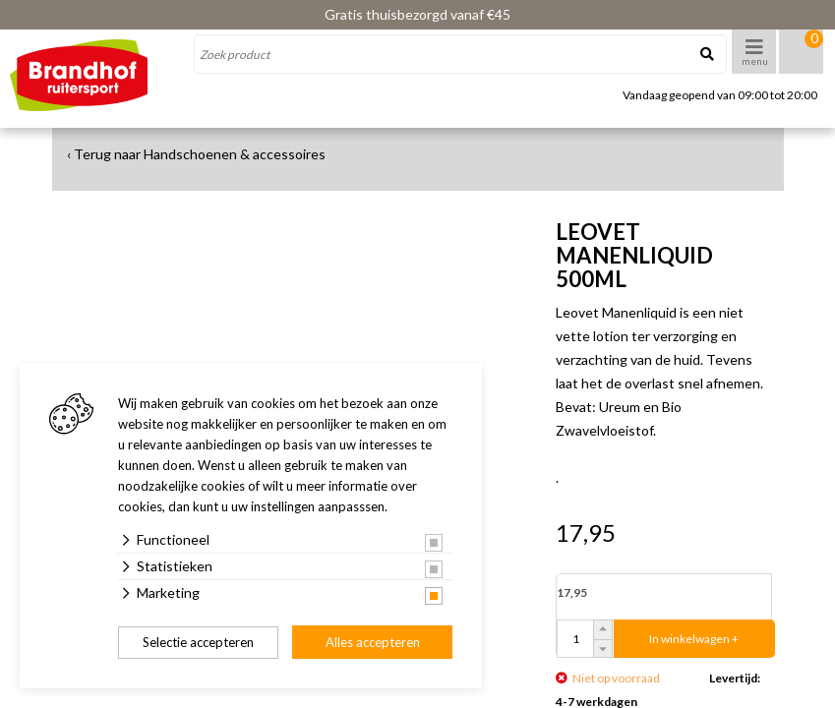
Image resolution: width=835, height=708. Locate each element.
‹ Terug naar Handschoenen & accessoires (196, 154)
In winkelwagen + (694, 638)
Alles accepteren (373, 642)
